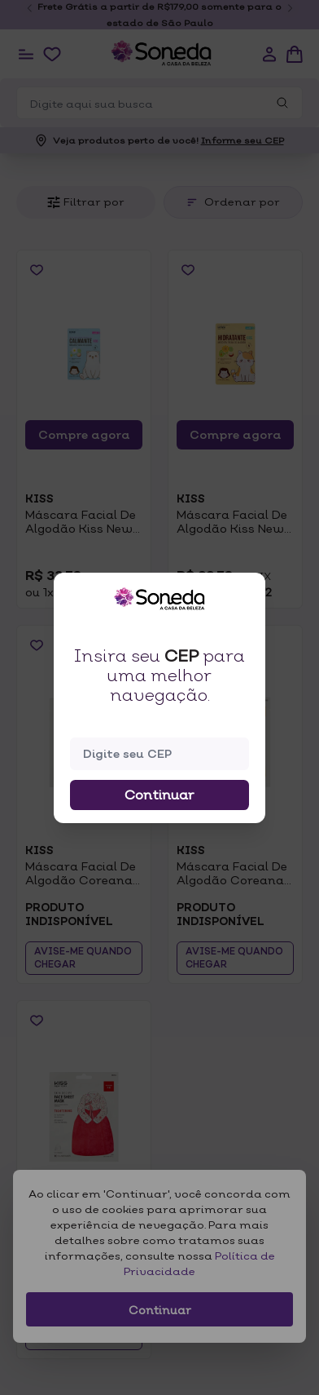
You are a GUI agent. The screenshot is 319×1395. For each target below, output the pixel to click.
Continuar (159, 794)
